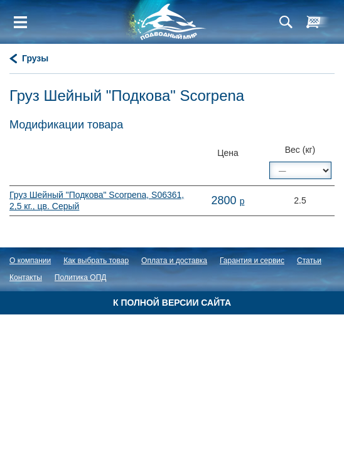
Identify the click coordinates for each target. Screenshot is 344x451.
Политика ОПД (81, 277)
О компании (30, 260)
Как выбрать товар (96, 260)
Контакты (25, 277)
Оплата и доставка (174, 260)
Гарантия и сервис (252, 260)
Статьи (309, 260)
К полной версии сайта (172, 303)
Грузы (35, 58)
